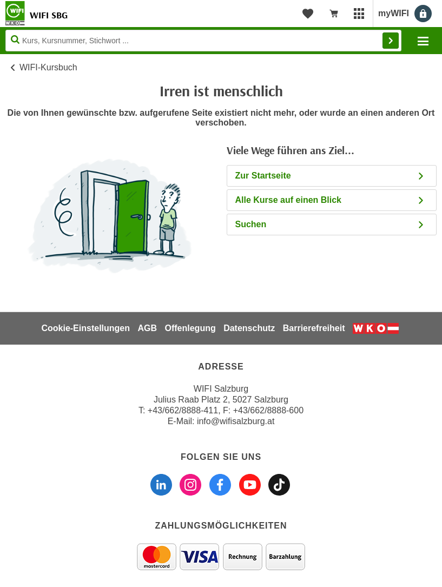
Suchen (330, 224)
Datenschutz (249, 328)
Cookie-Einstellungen (85, 328)
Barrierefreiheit (314, 328)
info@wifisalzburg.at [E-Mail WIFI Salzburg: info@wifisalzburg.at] (235, 421)
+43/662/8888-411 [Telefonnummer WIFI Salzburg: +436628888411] (183, 410)
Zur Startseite (330, 175)
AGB (147, 328)
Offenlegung (189, 328)
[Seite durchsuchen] (203, 40)
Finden (390, 40)
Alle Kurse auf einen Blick (330, 200)
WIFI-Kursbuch (48, 67)
